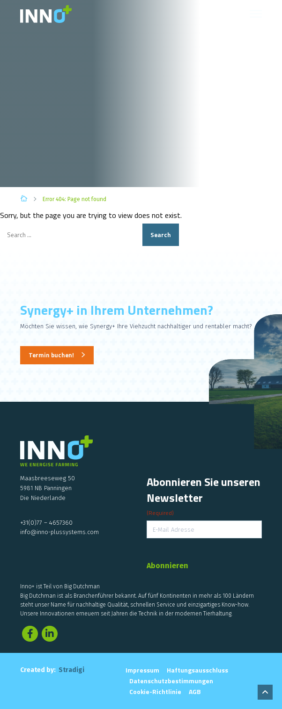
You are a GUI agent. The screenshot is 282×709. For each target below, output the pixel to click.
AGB (195, 691)
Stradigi (71, 670)
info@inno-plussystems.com (59, 531)
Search (160, 234)
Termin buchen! (51, 355)
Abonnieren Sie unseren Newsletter (203, 495)
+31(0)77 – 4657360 (46, 522)
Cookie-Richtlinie (155, 691)
